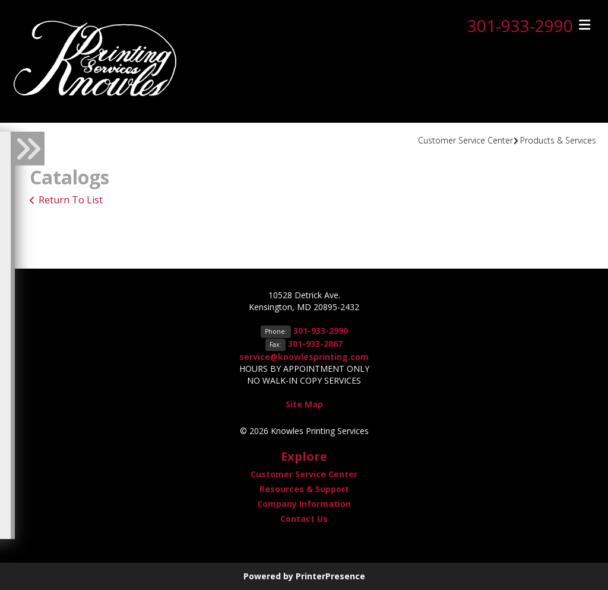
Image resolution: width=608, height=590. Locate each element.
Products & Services (558, 140)
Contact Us (304, 518)
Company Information (304, 503)
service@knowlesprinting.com (304, 356)
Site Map (304, 404)
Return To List (71, 199)
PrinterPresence (330, 576)
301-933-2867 (315, 343)
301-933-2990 (520, 25)
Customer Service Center (465, 140)
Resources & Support (304, 489)
